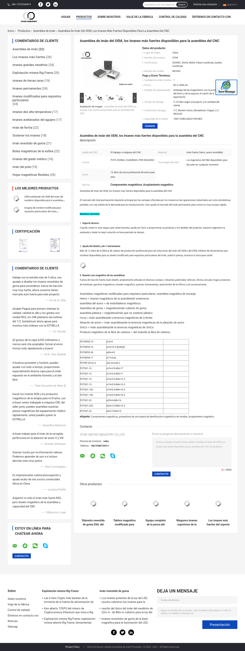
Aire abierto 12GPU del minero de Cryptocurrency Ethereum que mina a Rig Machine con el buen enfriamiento (68, 611)
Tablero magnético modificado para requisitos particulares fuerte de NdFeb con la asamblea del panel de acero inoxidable (124, 522)
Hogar (65, 16)
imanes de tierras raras (28, 80)
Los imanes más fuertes (28, 57)
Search (181, 4)
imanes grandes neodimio (30, 65)
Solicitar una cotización (205, 4)
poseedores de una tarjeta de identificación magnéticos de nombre (153, 416)
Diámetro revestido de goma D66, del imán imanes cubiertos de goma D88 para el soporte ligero (93, 522)
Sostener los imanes (26, 135)
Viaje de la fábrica (139, 16)
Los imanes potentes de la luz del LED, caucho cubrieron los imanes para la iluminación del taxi (124, 601)
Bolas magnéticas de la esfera (32, 151)
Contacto (150, 125)
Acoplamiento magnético (201, 416)
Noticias (13, 621)
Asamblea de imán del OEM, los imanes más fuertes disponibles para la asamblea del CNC (108, 110)
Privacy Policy (72, 647)
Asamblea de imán (44, 30)
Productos (84, 16)
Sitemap (13, 626)
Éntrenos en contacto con (211, 16)
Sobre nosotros (109, 16)
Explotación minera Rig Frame (32, 73)
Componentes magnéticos (104, 416)
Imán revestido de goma (28, 143)
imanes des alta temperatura (31, 112)
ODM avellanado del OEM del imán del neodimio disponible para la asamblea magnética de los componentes (43, 200)
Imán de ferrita (22, 127)
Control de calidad (172, 16)
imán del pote (21, 167)
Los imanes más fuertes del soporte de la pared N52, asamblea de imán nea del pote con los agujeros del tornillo (218, 522)
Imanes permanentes (26, 88)
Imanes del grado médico (29, 159)
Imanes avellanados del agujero (33, 120)
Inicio (11, 30)
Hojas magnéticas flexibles (30, 175)
